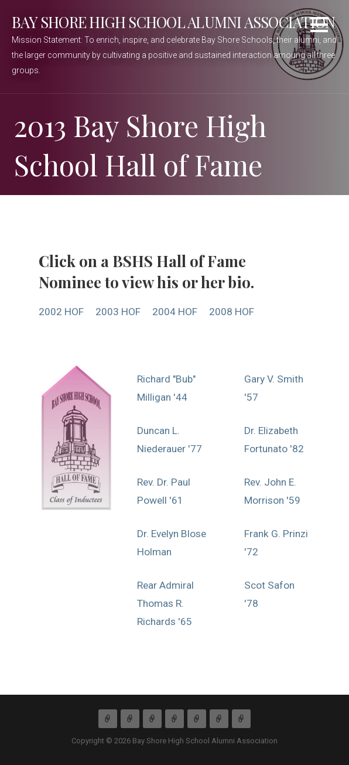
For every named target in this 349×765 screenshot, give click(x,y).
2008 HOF (231, 311)
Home (107, 718)
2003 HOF (118, 311)
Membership (152, 718)
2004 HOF (174, 311)
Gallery (219, 718)
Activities (174, 718)
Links (241, 718)
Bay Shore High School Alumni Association (173, 22)
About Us (130, 718)
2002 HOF (61, 311)
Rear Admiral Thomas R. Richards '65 (165, 603)
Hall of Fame (196, 718)
